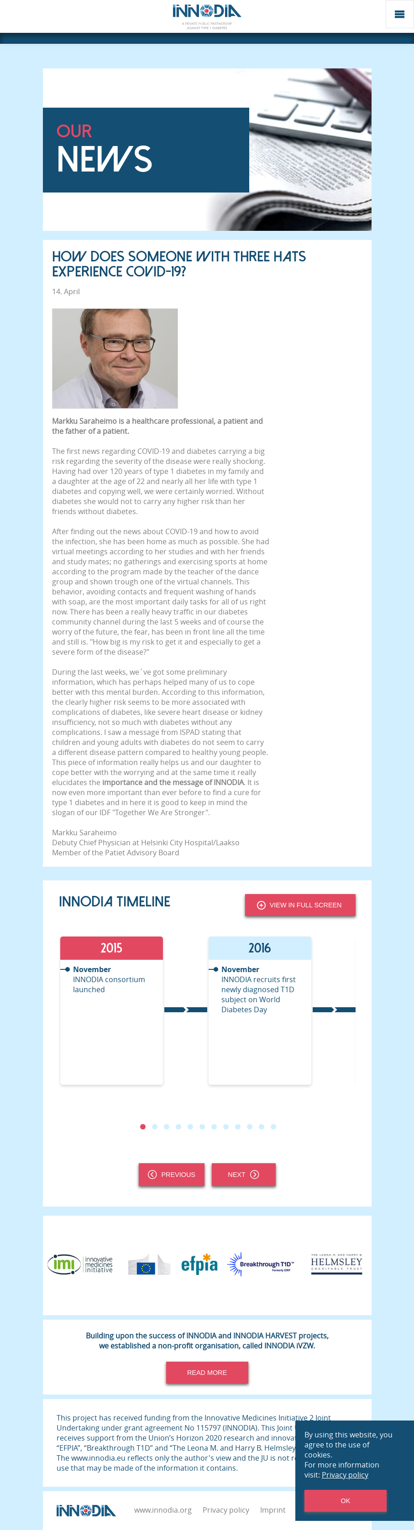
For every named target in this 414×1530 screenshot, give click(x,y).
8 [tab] (225, 1126)
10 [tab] (249, 1126)
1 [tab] (142, 1126)
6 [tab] (202, 1126)
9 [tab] (237, 1126)
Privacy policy (226, 1510)
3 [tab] (166, 1126)
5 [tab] (190, 1126)
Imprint (273, 1510)
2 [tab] (154, 1126)
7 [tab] (213, 1126)
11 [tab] (261, 1126)
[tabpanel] (133, 1010)
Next (243, 1174)
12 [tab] (273, 1126)
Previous (171, 1174)
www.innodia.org (163, 1510)
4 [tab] (178, 1126)
